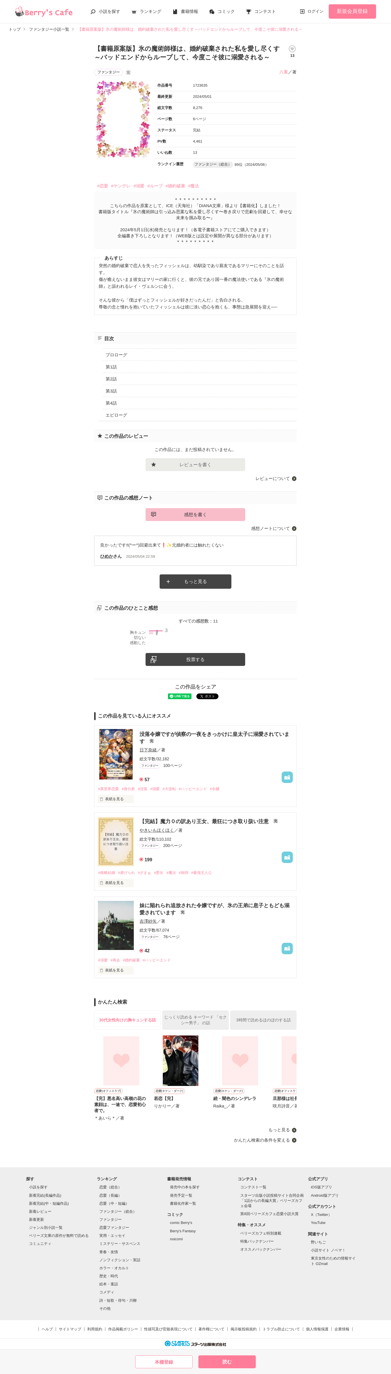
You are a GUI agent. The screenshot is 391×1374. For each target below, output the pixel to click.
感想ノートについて (270, 528)
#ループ (154, 185)
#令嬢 (214, 789)
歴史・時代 (108, 1276)
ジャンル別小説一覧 (46, 1227)
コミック (226, 11)
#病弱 (183, 872)
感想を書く (195, 514)
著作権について (211, 1329)
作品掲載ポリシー (123, 1329)
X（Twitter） (321, 1214)
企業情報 (341, 1329)
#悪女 (158, 872)
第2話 (111, 378)
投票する (195, 659)
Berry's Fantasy (183, 1231)
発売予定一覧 (181, 1195)
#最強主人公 (201, 872)
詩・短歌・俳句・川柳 (118, 1300)
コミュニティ (40, 1243)
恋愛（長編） (110, 1195)
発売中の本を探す (185, 1187)
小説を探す (109, 11)
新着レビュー (40, 1211)
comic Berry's (181, 1223)
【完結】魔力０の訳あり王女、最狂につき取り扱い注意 (205, 821)
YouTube (318, 1223)
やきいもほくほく (157, 830)
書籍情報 (189, 11)
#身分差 (128, 789)
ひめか (106, 556)
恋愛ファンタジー (114, 1227)
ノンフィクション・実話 (119, 1260)
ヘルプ (47, 1329)
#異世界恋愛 (108, 789)
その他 (105, 1308)
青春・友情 (108, 1252)
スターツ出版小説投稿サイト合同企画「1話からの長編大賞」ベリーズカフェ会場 (272, 1200)
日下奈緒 (148, 749)
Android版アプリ (325, 1195)
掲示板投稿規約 (244, 1329)
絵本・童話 (108, 1284)
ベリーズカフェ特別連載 (260, 1233)
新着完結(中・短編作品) (49, 1203)
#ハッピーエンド (193, 789)
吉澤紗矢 (148, 921)
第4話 (111, 403)
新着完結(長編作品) (45, 1195)
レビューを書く (195, 464)
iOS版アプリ (321, 1187)
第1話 (111, 366)
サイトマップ (70, 1329)
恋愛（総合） (110, 1187)
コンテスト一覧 (253, 1187)
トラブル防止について (281, 1329)
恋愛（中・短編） (114, 1203)
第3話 (111, 390)
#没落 (142, 789)
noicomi (176, 1239)
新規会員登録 (352, 11)
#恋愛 (102, 185)
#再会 (115, 960)
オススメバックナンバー (260, 1249)
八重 (283, 71)
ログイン (315, 11)
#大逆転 (169, 789)
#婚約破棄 (175, 185)
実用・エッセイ (112, 1235)
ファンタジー (110, 1219)
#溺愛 (138, 185)
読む (227, 1361)
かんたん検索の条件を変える (262, 1140)
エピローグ (116, 415)
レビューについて (272, 478)
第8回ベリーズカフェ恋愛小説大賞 (269, 1214)
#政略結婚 (106, 872)
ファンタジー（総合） (118, 1211)
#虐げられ (126, 872)
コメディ (106, 1292)
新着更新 (36, 1219)
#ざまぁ (144, 872)
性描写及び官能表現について (168, 1329)
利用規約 (94, 1329)
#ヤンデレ (121, 185)
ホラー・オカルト (114, 1268)
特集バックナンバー (257, 1241)
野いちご (318, 1242)
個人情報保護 (317, 1329)
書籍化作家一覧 (183, 1203)
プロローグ (116, 354)
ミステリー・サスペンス (119, 1243)
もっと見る (195, 581)
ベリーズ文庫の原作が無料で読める (59, 1235)
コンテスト (265, 11)
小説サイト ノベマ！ (328, 1250)
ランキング (150, 11)
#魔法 (193, 185)
